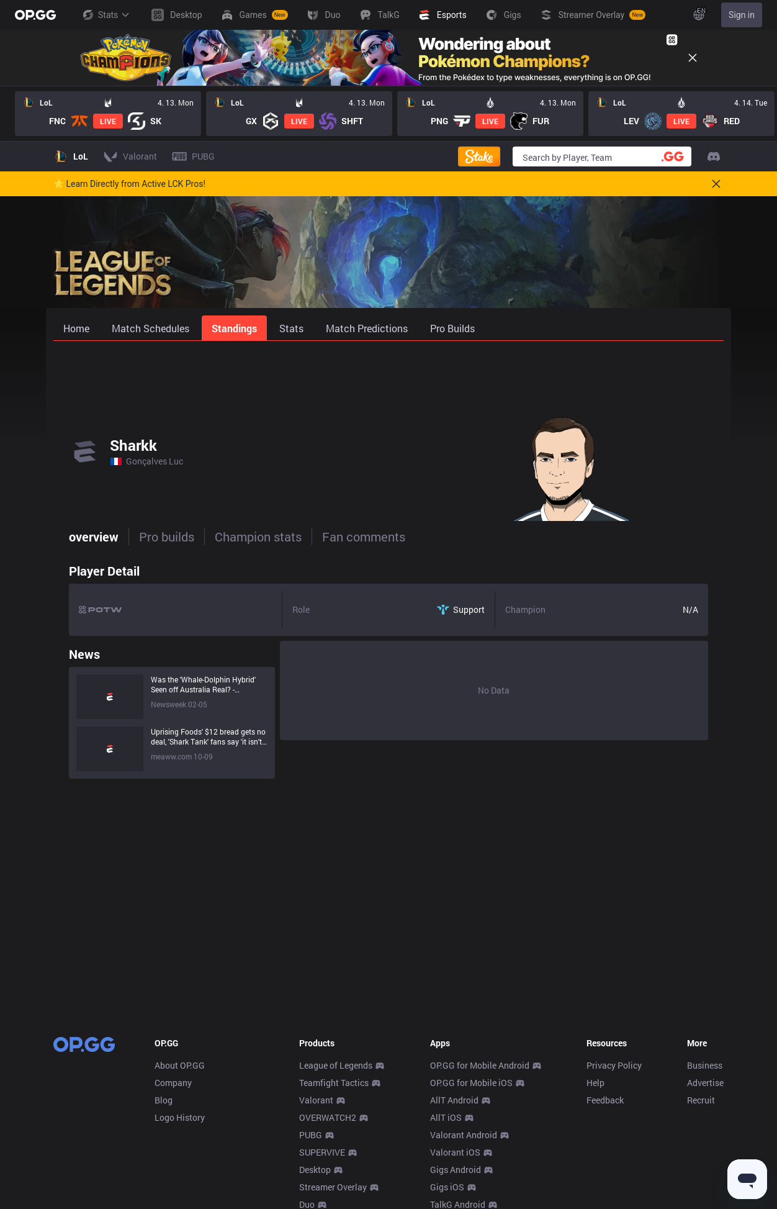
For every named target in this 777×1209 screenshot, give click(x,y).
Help (595, 1083)
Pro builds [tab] (151, 536)
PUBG (310, 1135)
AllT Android (454, 1100)
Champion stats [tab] (242, 536)
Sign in (742, 15)
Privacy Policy (614, 1065)
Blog (164, 1100)
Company (173, 1083)
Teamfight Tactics (334, 1083)
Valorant (316, 1100)
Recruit (701, 1100)
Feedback (605, 1100)
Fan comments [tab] (348, 536)
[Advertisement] (388, 374)
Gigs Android (455, 1169)
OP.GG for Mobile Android (479, 1065)
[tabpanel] (388, 668)
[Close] (692, 57)
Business (704, 1065)
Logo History (180, 1117)
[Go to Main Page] (35, 15)
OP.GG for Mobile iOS (471, 1083)
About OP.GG (180, 1065)
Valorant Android (463, 1135)
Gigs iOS (447, 1187)
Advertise (705, 1083)
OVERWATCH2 (327, 1117)
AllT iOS (446, 1117)
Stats (105, 14)
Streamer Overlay (333, 1187)
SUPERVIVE (322, 1152)
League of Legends (335, 1065)
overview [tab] (78, 536)
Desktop (315, 1169)
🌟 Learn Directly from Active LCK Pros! (129, 184)
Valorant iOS (455, 1152)
